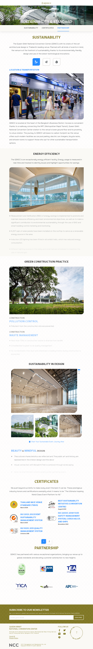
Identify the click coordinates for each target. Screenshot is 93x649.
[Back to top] (77, 633)
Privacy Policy (13, 638)
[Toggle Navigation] (90, 3)
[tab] (36, 62)
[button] (79, 617)
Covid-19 (12, 636)
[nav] (31, 28)
